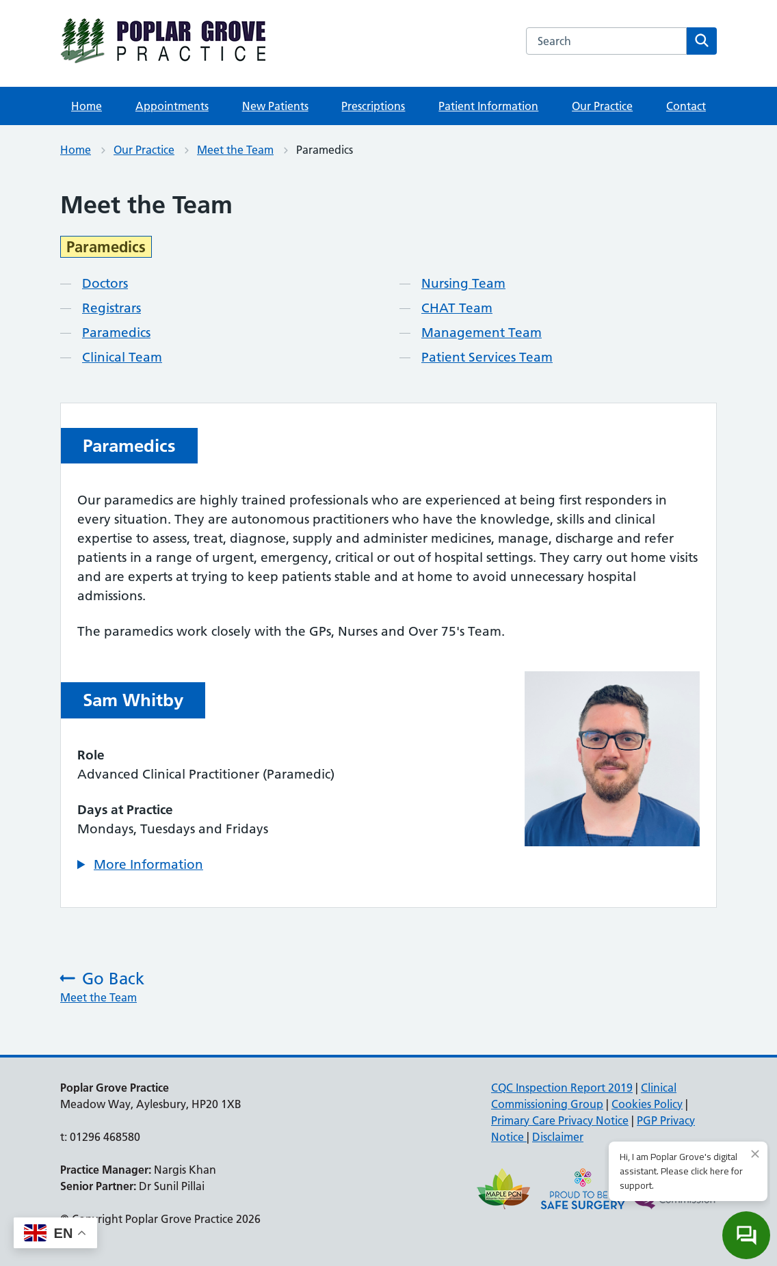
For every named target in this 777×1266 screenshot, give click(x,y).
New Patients (275, 106)
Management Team (481, 332)
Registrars (111, 308)
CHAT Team (456, 308)
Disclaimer (557, 1137)
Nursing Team (463, 283)
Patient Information (488, 106)
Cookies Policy (647, 1104)
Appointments (172, 106)
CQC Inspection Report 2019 (562, 1087)
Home (86, 106)
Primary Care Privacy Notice (560, 1120)
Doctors (105, 283)
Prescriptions (373, 106)
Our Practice (602, 106)
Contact (686, 106)
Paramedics (116, 332)
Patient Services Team (487, 357)
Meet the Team (235, 150)
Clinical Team (122, 357)
